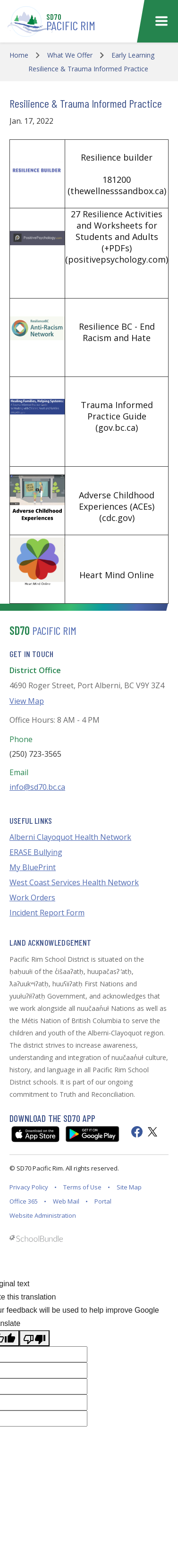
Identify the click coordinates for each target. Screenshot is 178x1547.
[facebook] (137, 1132)
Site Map (129, 1187)
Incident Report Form (47, 912)
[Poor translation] (34, 1338)
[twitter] (152, 1132)
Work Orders (32, 897)
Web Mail (66, 1201)
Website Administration (42, 1215)
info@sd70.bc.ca (37, 787)
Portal (102, 1201)
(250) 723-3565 (35, 754)
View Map (26, 701)
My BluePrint (32, 867)
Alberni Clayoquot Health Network (70, 837)
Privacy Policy (28, 1187)
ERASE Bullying (35, 852)
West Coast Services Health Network (74, 882)
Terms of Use (82, 1187)
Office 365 (23, 1201)
